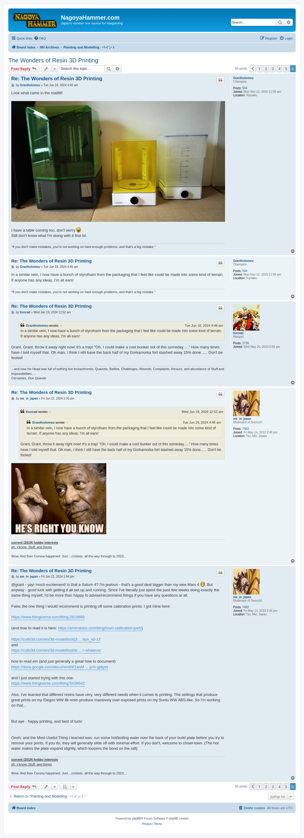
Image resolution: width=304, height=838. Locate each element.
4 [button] (279, 68)
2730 (245, 343)
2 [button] (266, 68)
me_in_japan (242, 418)
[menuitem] (40, 38)
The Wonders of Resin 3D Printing (53, 60)
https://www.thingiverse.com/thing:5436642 (48, 683)
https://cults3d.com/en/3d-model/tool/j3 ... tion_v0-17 (56, 639)
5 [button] (286, 68)
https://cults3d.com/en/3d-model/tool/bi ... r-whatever (56, 650)
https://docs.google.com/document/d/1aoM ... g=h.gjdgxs (59, 667)
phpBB (136, 818)
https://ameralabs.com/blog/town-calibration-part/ (100, 628)
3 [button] (273, 68)
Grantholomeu (243, 78)
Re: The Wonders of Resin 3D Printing (56, 78)
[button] (253, 68)
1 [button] (259, 68)
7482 (245, 428)
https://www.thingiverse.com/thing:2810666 (48, 617)
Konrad (238, 333)
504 (244, 88)
